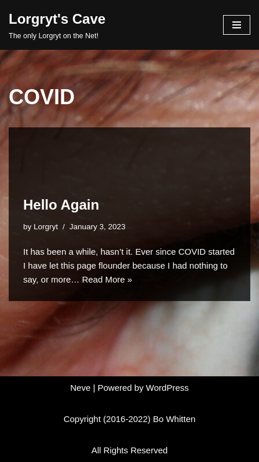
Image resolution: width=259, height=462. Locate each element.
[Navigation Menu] (236, 25)
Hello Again (61, 204)
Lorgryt (46, 226)
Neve (80, 388)
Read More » (107, 279)
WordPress (167, 388)
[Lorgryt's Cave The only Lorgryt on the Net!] (57, 25)
